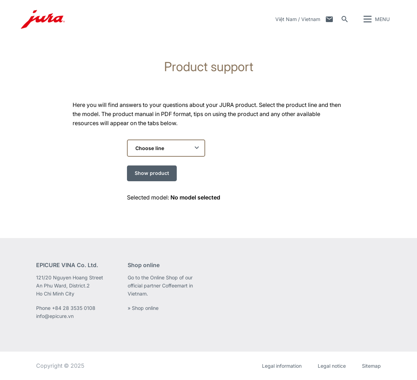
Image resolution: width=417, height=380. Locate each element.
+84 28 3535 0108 (73, 308)
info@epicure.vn (55, 316)
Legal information (282, 366)
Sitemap (371, 366)
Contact (329, 19)
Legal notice (332, 366)
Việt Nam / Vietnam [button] (297, 19)
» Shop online (143, 308)
